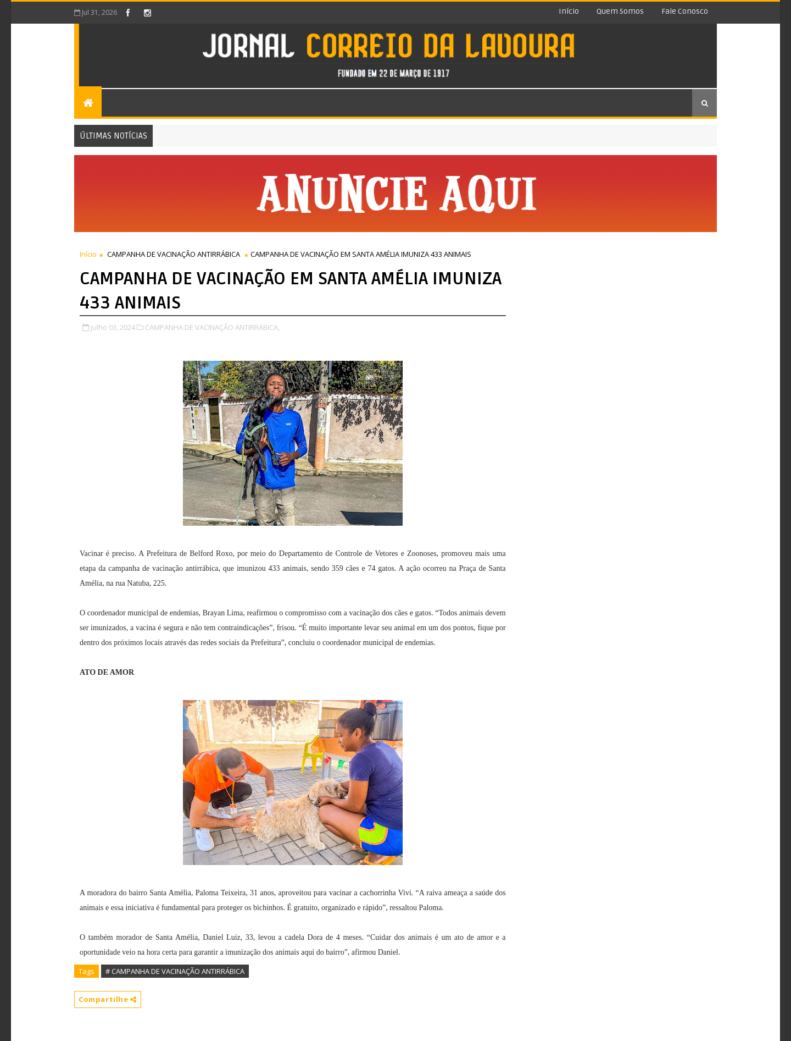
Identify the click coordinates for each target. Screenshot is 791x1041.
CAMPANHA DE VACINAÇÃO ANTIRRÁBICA (173, 254)
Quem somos (620, 11)
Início (569, 11)
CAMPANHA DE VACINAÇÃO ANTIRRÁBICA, (212, 327)
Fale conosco (684, 11)
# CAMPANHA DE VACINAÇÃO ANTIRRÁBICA (174, 971)
